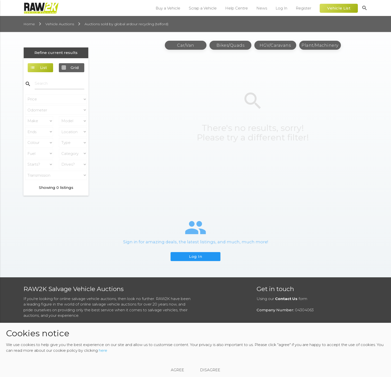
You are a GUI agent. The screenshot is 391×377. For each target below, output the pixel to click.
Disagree (210, 370)
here (103, 350)
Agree (177, 370)
